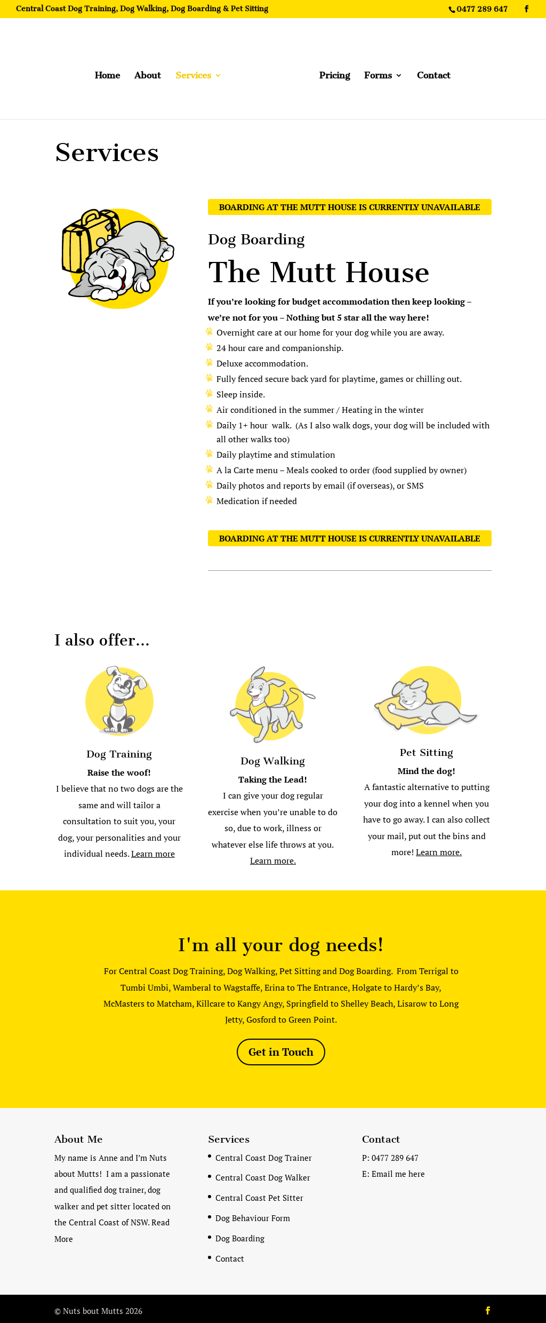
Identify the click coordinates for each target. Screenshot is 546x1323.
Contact (430, 72)
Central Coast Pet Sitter (259, 1194)
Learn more (153, 850)
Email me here (398, 1170)
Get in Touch (281, 1048)
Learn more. (273, 857)
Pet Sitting (426, 749)
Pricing (331, 72)
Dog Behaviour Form (252, 1214)
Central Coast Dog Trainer (263, 1154)
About (151, 72)
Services (197, 72)
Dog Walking (272, 757)
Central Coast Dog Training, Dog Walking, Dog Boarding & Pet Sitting (142, 9)
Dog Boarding (239, 1234)
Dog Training (119, 750)
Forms (374, 72)
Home (111, 72)
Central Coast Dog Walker (262, 1173)
